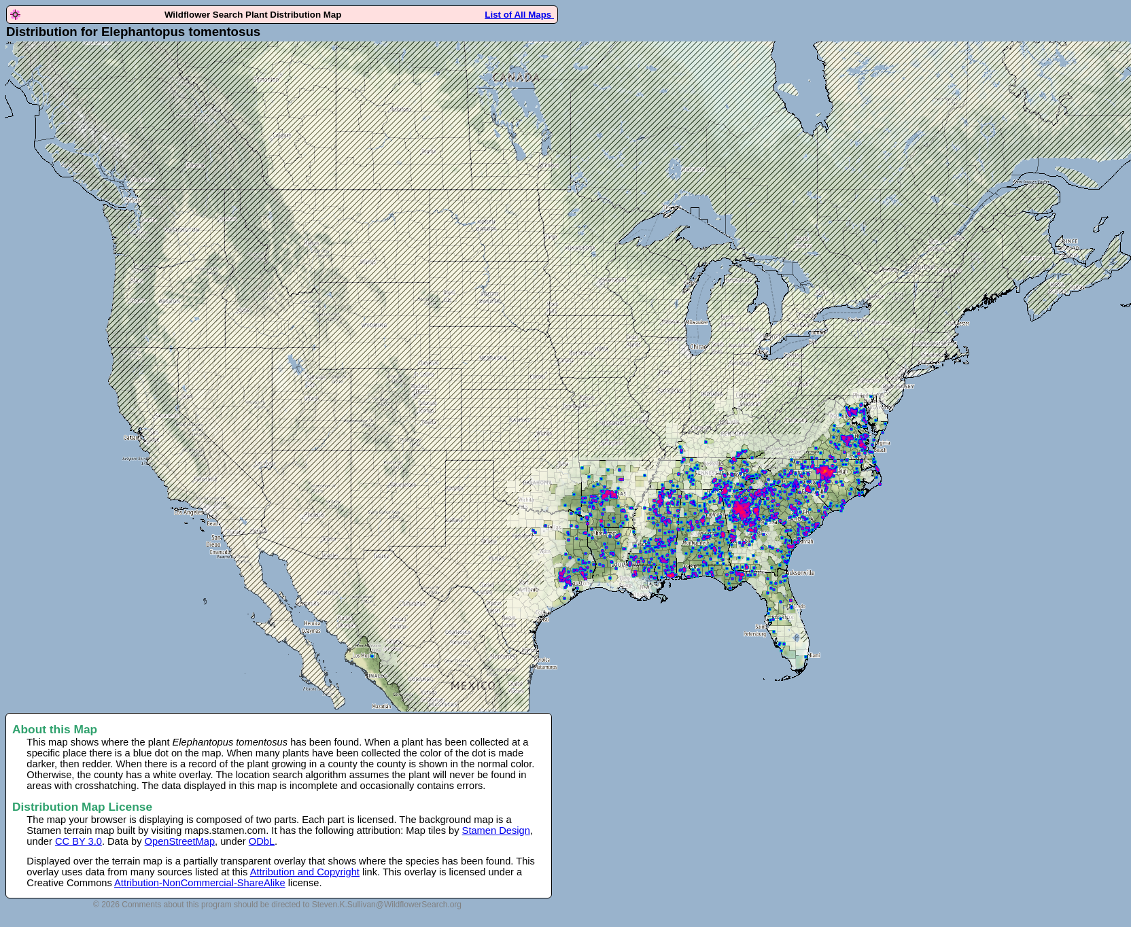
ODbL (262, 841)
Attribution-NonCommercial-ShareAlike (199, 882)
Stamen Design (496, 830)
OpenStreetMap (180, 841)
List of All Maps (519, 15)
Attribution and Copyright (305, 872)
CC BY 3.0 (78, 841)
